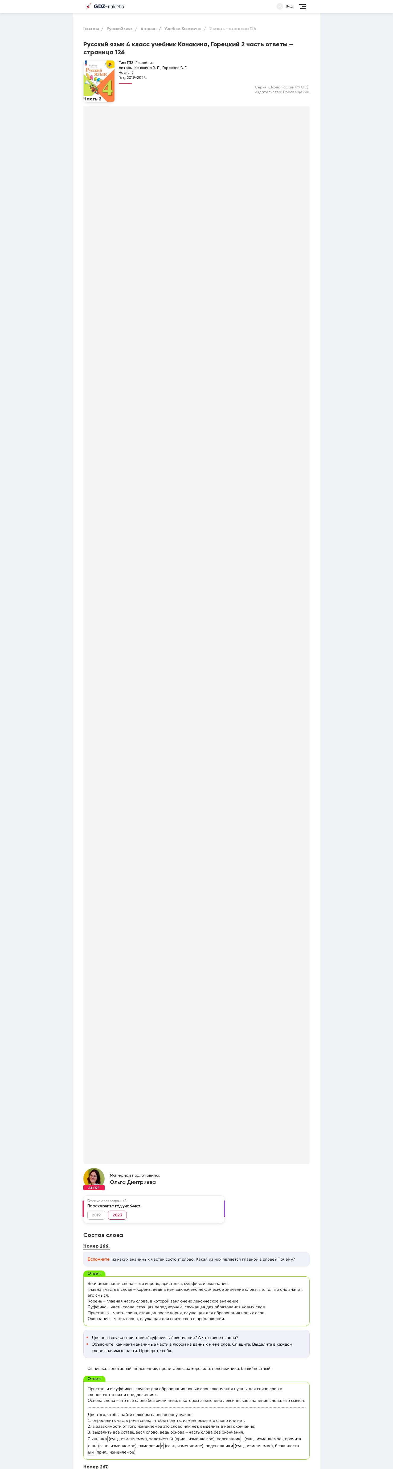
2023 (117, 1215)
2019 (96, 1215)
